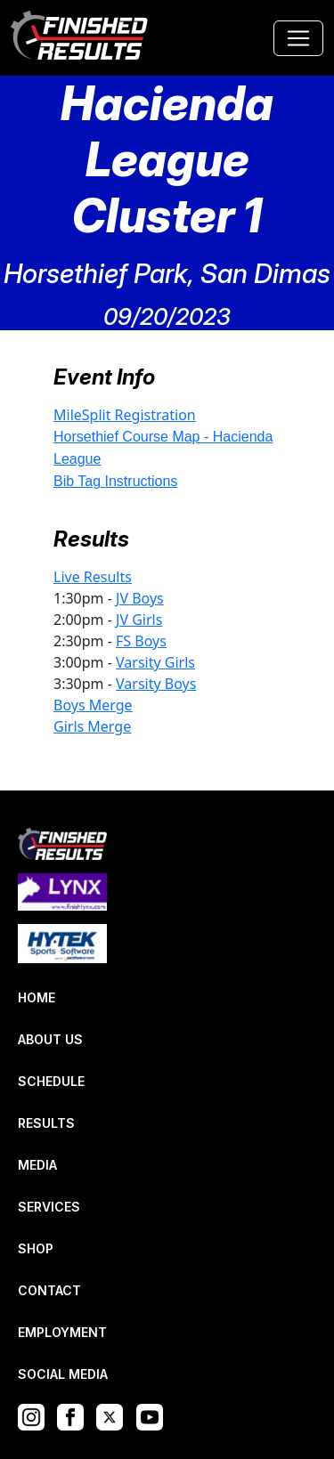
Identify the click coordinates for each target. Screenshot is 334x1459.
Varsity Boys (156, 683)
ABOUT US (50, 1039)
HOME (36, 997)
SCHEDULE (51, 1081)
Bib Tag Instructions (115, 481)
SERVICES (49, 1206)
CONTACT (49, 1290)
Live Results (92, 577)
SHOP (35, 1248)
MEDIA (37, 1164)
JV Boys (140, 598)
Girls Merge (92, 726)
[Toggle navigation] (298, 38)
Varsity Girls (155, 662)
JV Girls (139, 619)
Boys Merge (93, 705)
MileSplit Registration (124, 415)
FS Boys (141, 641)
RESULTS (46, 1123)
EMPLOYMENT (62, 1332)
